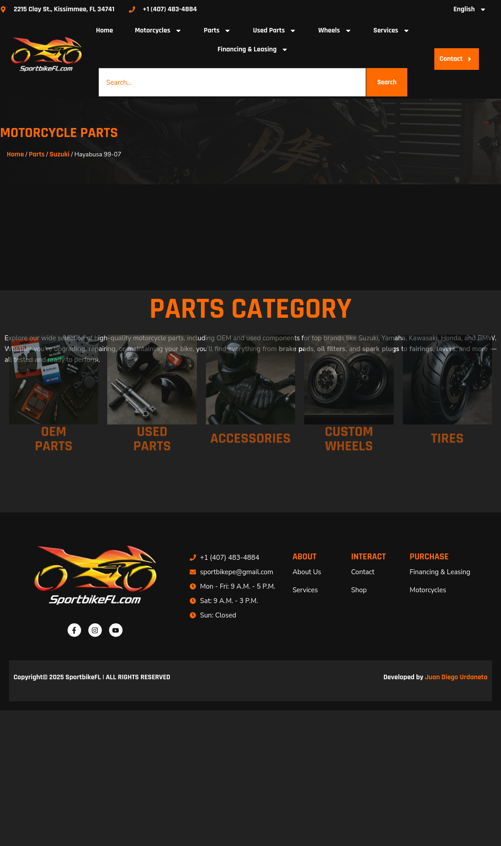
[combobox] (232, 82)
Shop (359, 589)
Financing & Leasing (253, 49)
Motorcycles (158, 31)
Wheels (335, 31)
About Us (306, 571)
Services (391, 31)
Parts (217, 31)
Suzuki (59, 154)
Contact (362, 571)
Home (104, 30)
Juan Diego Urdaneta (456, 677)
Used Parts (274, 31)
